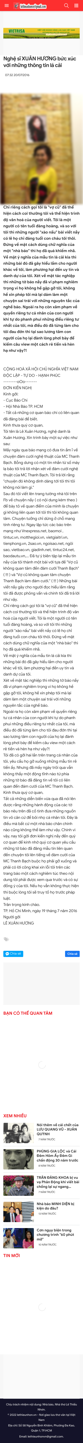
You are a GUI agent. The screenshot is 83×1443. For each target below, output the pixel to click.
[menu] (6, 5)
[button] (66, 5)
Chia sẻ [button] (15, 954)
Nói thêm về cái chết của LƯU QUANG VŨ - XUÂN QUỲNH (58, 1130)
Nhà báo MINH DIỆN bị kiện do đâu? (55, 1206)
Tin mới (11, 1255)
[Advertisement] (41, 1376)
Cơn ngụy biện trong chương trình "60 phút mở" (55, 1235)
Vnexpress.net (34, 531)
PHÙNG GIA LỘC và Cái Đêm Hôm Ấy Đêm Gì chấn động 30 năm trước (57, 1156)
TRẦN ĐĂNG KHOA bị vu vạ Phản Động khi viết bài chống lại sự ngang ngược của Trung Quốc (58, 1182)
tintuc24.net (63, 549)
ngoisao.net (53, 543)
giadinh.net (41, 549)
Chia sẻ (72, 954)
